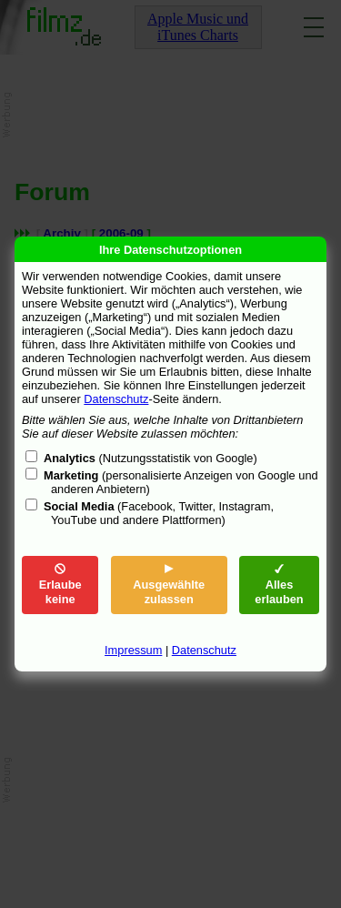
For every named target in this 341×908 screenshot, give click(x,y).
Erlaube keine (60, 584)
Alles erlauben (279, 584)
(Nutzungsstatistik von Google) (150, 458)
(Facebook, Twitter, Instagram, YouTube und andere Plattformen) (159, 513)
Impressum (133, 650)
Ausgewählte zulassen (169, 584)
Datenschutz (116, 399)
